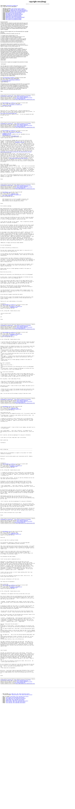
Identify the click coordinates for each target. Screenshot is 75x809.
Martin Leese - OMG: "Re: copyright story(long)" (15, 17)
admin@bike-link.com (6, 80)
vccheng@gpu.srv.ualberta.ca (14, 79)
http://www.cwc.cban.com (22, 97)
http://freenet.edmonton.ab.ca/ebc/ (24, 98)
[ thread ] (15, 8)
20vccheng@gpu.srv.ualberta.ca (9, 77)
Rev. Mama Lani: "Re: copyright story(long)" (14, 14)
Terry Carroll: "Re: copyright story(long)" (14, 18)
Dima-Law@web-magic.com (7, 214)
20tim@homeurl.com (7, 209)
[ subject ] (19, 8)
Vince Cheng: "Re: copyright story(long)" (17, 11)
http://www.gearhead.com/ (19, 99)
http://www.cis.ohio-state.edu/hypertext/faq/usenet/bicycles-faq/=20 (15, 162)
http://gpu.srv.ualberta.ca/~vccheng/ (22, 96)
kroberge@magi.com (14, 143)
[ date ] (12, 8)
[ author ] (23, 8)
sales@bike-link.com (6, 140)
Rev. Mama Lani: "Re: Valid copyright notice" (17, 9)
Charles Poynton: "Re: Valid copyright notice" (19, 10)
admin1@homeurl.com (6, 142)
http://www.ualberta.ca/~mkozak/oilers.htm (25, 100)
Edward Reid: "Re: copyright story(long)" (14, 16)
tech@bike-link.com (6, 141)
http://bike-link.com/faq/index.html (8, 117)
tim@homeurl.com (14, 211)
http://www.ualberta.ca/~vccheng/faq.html (18, 169)
